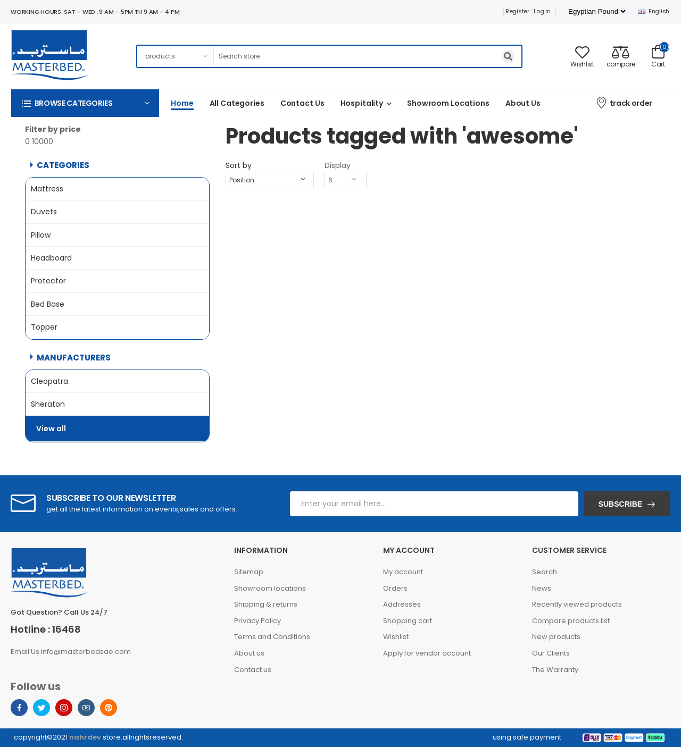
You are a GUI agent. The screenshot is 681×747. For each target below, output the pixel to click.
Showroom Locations (448, 103)
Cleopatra (49, 381)
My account (403, 572)
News (541, 588)
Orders (395, 588)
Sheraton (48, 404)
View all (51, 428)
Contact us (302, 103)
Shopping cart (407, 621)
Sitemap (248, 572)
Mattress (47, 188)
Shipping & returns (265, 604)
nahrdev (85, 737)
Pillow (41, 235)
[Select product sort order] (270, 180)
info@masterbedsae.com (86, 652)
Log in (542, 11)
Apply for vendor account (427, 653)
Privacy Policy (257, 621)
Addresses (402, 604)
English (653, 11)
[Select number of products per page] (346, 180)
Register (517, 11)
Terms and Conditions (272, 637)
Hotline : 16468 (46, 629)
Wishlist (396, 637)
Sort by (239, 165)
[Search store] (368, 56)
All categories (237, 103)
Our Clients (551, 653)
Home (182, 103)
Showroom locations (270, 588)
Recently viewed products (577, 604)
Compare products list (571, 621)
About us (523, 103)
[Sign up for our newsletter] (434, 503)
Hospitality (362, 103)
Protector (48, 280)
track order (623, 102)
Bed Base (47, 304)
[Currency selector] (596, 11)
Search (544, 572)
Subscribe (620, 504)
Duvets (44, 211)
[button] (85, 102)
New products (556, 637)
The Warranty (555, 670)
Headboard (51, 258)
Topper (44, 327)
